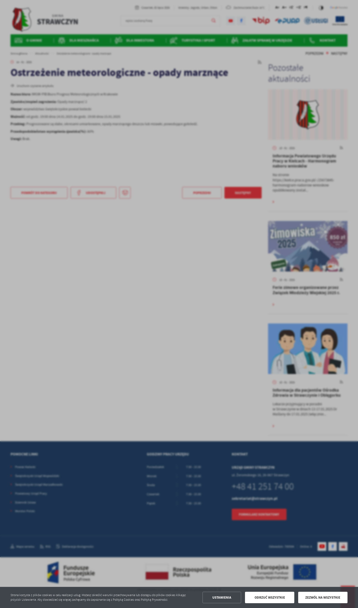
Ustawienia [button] (221, 597)
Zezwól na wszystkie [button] (322, 597)
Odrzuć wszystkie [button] (270, 597)
